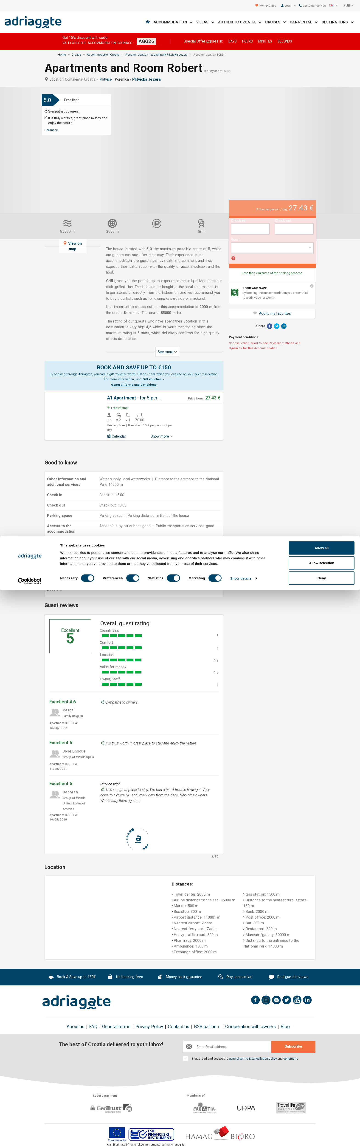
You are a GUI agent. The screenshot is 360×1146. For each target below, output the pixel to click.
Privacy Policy (149, 1026)
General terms (116, 1026)
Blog (285, 1026)
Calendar (116, 436)
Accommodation (173, 22)
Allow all (322, 1104)
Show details (241, 1134)
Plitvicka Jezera (147, 79)
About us (75, 1026)
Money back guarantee (179, 977)
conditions (290, 1058)
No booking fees (125, 977)
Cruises (275, 22)
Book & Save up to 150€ (72, 977)
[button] (333, 5)
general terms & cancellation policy (253, 1058)
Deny (322, 1134)
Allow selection (321, 1119)
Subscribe (293, 1046)
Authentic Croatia (240, 22)
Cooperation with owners (250, 1026)
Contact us (178, 1026)
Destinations (338, 22)
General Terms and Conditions (134, 384)
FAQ (93, 1026)
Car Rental (304, 22)
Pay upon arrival (235, 977)
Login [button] (290, 5)
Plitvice (107, 79)
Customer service (312, 5)
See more (51, 130)
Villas (205, 22)
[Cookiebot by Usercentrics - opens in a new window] (30, 1137)
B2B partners (207, 1026)
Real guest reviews (288, 977)
